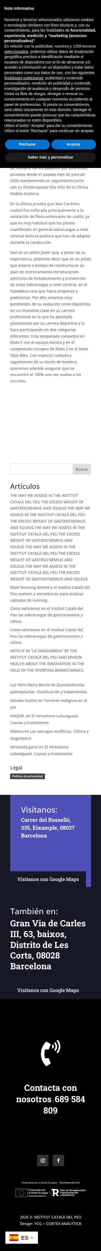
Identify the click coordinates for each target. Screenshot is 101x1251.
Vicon (83, 96)
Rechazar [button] (27, 1227)
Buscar (82, 469)
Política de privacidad (27, 776)
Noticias (68, 96)
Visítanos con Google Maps (48, 879)
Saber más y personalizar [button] (50, 1240)
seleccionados (16, 1134)
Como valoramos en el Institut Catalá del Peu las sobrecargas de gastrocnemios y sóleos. (46, 615)
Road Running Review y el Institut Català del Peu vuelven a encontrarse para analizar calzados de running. (50, 594)
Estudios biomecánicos (30, 96)
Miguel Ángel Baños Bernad (43, 83)
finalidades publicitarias (23, 1161)
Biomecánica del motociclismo (50, 89)
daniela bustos (23, 700)
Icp (56, 96)
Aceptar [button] (74, 1227)
